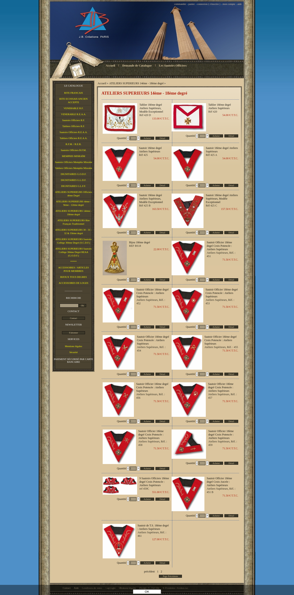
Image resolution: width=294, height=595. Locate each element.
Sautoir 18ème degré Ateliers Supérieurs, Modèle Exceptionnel (222, 199)
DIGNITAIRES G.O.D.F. (73, 174)
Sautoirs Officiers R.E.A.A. (73, 132)
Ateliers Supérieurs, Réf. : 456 (150, 396)
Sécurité (73, 352)
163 (160, 209)
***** (73, 261)
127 (160, 539)
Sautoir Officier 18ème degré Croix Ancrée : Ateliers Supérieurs (219, 482)
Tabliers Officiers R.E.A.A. (74, 138)
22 (161, 249)
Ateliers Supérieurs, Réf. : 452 (150, 301)
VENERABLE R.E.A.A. (73, 114)
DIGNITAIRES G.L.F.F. (73, 186)
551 (160, 492)
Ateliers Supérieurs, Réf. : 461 (152, 534)
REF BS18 (135, 245)
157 (229, 209)
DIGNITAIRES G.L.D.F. (73, 180)
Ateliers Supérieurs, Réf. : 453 (220, 301)
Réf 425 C (211, 205)
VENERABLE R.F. (73, 108)
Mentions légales (73, 346)
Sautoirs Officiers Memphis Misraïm (73, 162)
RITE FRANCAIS (73, 92)
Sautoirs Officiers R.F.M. (73, 150)
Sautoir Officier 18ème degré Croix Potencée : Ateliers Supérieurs (219, 246)
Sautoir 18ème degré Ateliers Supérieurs (222, 149)
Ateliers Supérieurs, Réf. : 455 (221, 347)
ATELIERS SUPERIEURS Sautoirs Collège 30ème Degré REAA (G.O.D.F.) (73, 252)
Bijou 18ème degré (139, 242)
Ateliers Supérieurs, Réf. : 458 (152, 443)
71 (230, 259)
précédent (149, 571)
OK (147, 591)
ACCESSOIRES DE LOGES (73, 283)
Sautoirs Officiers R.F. (73, 120)
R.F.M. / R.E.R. (74, 144)
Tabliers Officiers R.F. (73, 126)
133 (160, 118)
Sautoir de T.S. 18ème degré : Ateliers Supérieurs (153, 527)
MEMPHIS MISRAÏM (73, 156)
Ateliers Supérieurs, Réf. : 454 (151, 348)
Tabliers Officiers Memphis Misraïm (73, 168)
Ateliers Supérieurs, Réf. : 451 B (221, 490)
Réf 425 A (211, 155)
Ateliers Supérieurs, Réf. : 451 (221, 254)
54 (230, 115)
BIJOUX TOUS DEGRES (73, 277)
